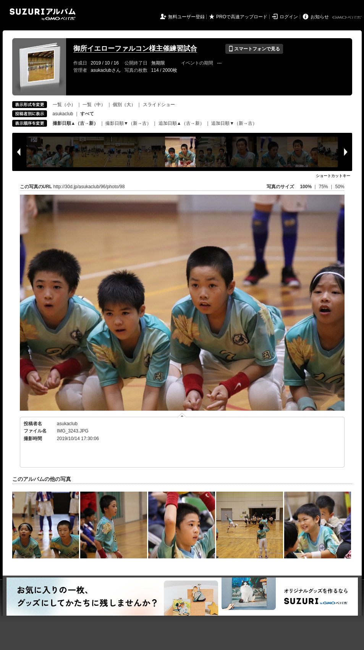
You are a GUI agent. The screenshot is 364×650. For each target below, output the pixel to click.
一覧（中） (94, 104)
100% (306, 186)
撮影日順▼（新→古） (128, 123)
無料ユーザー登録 (186, 16)
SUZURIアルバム (43, 14)
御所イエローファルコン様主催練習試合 (135, 48)
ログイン (289, 16)
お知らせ (320, 16)
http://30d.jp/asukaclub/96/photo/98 (89, 186)
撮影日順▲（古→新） (76, 123)
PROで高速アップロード (241, 16)
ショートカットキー (333, 176)
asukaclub (63, 113)
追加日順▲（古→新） (181, 123)
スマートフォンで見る (254, 49)
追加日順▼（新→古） (234, 123)
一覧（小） (64, 104)
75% (324, 186)
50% (339, 186)
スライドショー (159, 104)
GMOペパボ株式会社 (347, 17)
